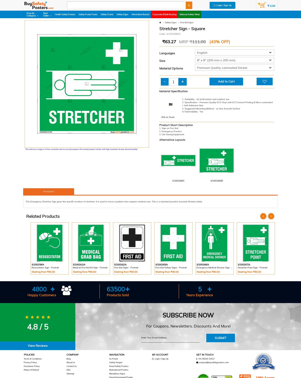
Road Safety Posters (119, 366)
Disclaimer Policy (32, 366)
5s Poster (113, 359)
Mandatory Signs (117, 373)
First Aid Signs (187, 22)
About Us (71, 362)
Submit (220, 338)
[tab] (37, 345)
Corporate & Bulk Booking (164, 14)
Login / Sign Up (222, 5)
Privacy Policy (30, 362)
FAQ (68, 370)
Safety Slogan (115, 362)
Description (48, 191)
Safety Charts (107, 14)
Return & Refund (31, 370)
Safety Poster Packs (88, 14)
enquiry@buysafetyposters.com (214, 362)
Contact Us (72, 366)
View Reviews (38, 346)
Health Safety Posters (65, 14)
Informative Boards (140, 14)
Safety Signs (122, 14)
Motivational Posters (118, 370)
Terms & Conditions (33, 359)
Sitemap (70, 373)
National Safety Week (190, 14)
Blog (69, 359)
